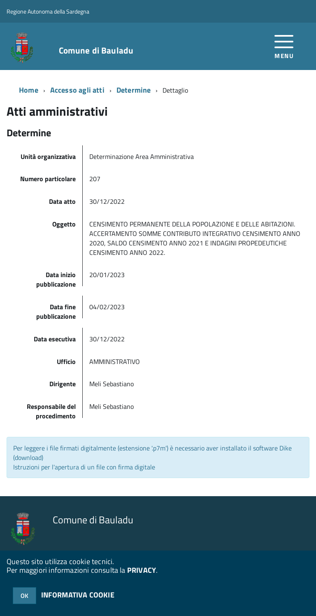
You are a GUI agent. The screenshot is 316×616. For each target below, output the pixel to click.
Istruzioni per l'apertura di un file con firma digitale (84, 467)
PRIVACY (141, 570)
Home (28, 90)
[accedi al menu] (284, 46)
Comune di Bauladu (96, 50)
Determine (133, 90)
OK (24, 595)
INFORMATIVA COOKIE (77, 594)
